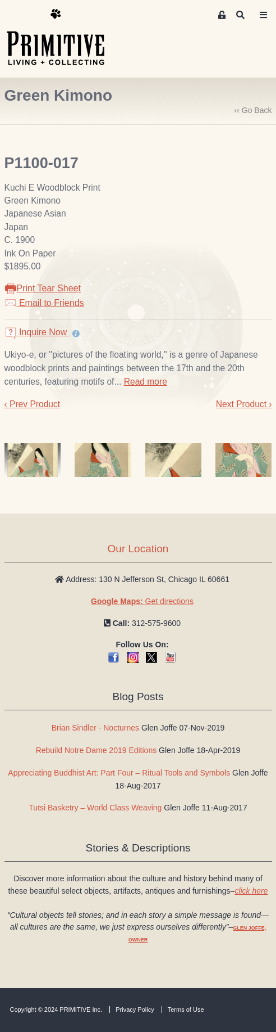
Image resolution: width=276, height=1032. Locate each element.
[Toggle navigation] (263, 15)
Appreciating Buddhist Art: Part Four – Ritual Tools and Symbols (119, 772)
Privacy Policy (135, 1009)
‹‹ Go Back (253, 110)
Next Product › (244, 404)
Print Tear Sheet (42, 288)
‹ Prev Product (32, 404)
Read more (145, 381)
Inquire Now (37, 332)
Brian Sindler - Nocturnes (95, 727)
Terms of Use (186, 1009)
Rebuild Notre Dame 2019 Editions (96, 750)
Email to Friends (44, 303)
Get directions (142, 601)
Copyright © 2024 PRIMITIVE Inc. (56, 1009)
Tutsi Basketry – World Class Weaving (95, 807)
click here (251, 890)
